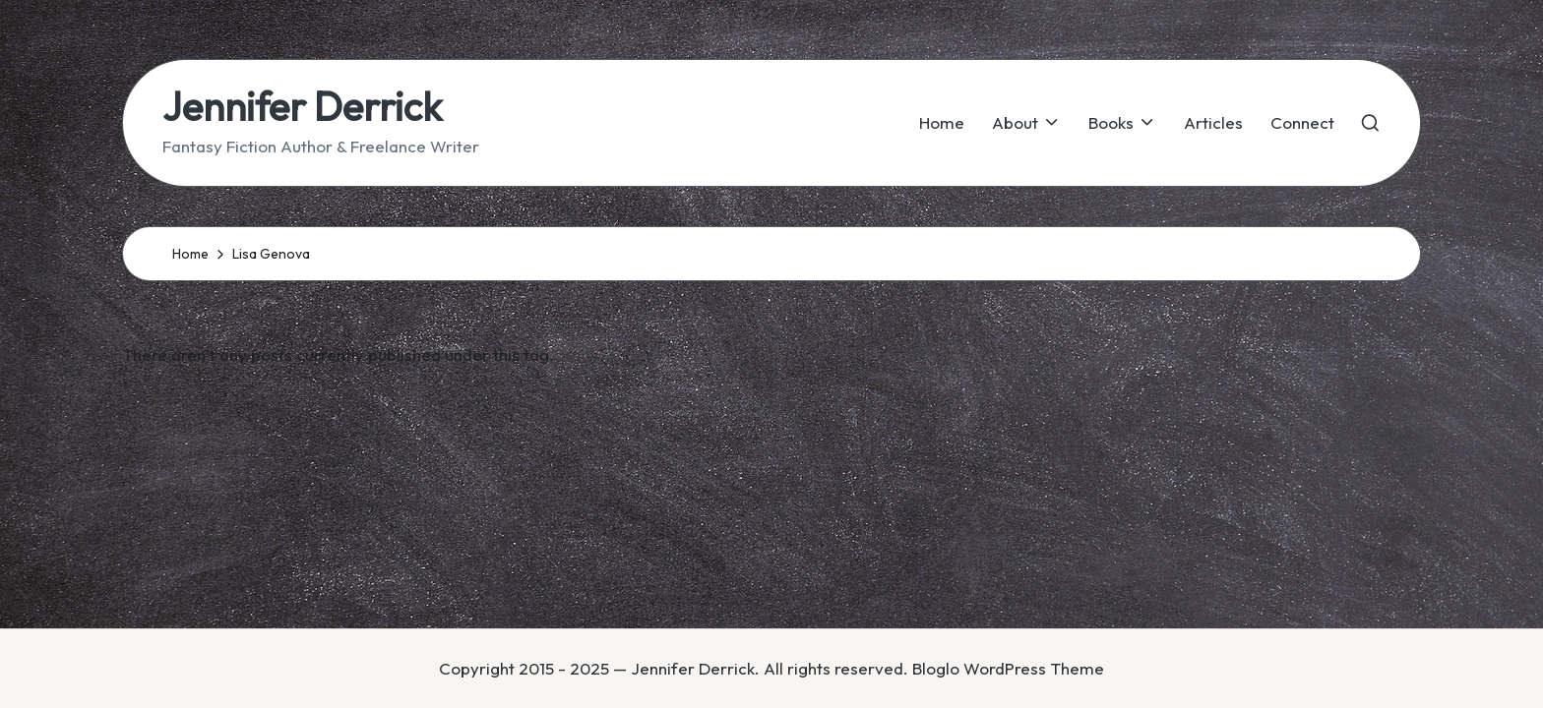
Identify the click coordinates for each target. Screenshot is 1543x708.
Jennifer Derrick (302, 106)
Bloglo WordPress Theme (1008, 668)
